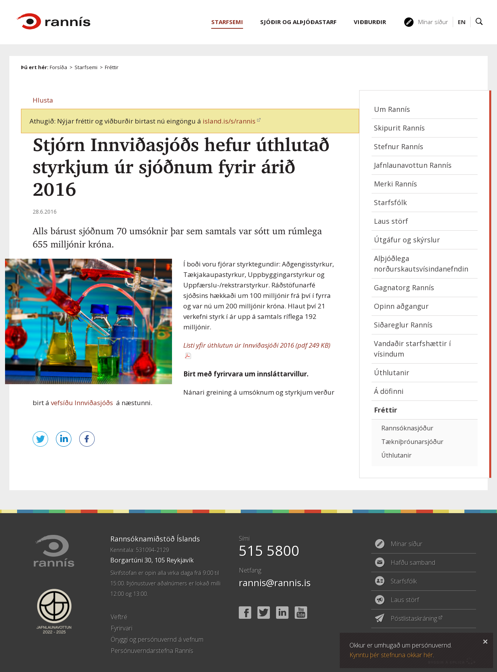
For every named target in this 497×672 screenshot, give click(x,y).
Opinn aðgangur (401, 306)
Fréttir (111, 67)
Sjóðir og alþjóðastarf (298, 22)
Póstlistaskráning (414, 618)
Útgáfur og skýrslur (407, 239)
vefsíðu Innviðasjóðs (82, 402)
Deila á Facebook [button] (87, 439)
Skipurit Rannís (399, 127)
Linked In (282, 612)
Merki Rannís (395, 183)
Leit (479, 22)
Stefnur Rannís (398, 146)
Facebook (245, 612)
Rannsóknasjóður (407, 428)
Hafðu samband (413, 562)
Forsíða (58, 67)
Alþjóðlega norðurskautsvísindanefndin (421, 263)
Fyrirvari (121, 628)
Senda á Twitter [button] (40, 439)
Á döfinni (388, 391)
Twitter (263, 612)
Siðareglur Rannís (403, 324)
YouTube (301, 612)
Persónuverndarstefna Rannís (152, 650)
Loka (485, 640)
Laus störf (391, 221)
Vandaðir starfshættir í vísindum (412, 349)
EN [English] (462, 22)
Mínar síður (433, 22)
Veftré (119, 617)
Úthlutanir (391, 372)
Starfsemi (86, 67)
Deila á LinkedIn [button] (63, 439)
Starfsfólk (390, 202)
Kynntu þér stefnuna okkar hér (391, 655)
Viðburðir (370, 22)
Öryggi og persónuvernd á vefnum (157, 639)
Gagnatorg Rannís (404, 287)
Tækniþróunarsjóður (412, 441)
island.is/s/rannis (229, 121)
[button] (43, 100)
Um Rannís (392, 109)
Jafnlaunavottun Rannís (413, 165)
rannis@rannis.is (275, 582)
